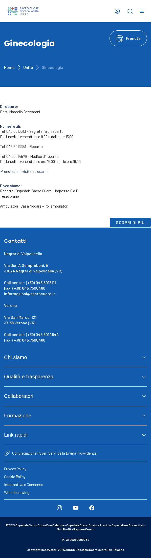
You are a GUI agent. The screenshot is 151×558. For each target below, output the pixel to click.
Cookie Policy (15, 476)
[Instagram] (59, 508)
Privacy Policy (15, 469)
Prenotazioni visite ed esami (24, 171)
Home (9, 67)
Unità (28, 67)
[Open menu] (142, 11)
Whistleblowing (16, 492)
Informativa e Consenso (23, 484)
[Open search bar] (130, 11)
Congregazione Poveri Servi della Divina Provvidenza (54, 453)
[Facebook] (92, 508)
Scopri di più (130, 222)
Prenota (133, 38)
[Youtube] (76, 508)
